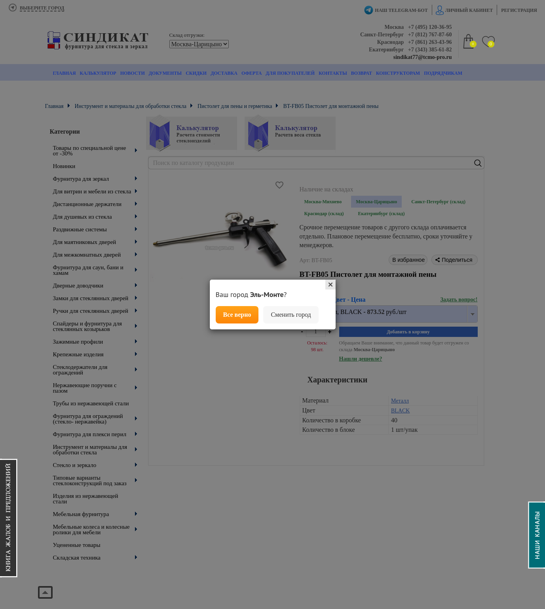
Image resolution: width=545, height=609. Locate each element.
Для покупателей (290, 73)
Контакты (333, 73)
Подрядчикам (443, 73)
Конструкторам (398, 73)
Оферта (251, 73)
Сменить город (291, 314)
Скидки (196, 73)
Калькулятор (98, 73)
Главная (64, 73)
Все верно (237, 314)
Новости (132, 73)
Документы (165, 73)
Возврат (361, 73)
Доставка (224, 73)
